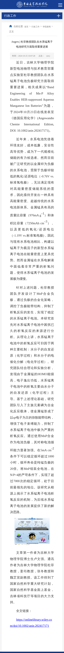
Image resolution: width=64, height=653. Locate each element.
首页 (26, 27)
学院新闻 (47, 27)
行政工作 (36, 27)
